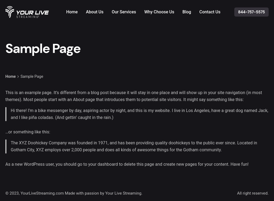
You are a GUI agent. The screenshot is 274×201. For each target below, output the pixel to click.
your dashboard (103, 164)
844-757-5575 (251, 12)
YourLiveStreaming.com (42, 193)
